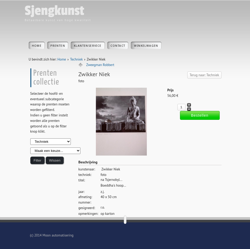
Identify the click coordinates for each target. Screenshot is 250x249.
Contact (118, 46)
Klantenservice (88, 46)
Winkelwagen (146, 46)
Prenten (57, 46)
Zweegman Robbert (100, 65)
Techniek (76, 59)
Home (37, 46)
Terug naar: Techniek (204, 75)
